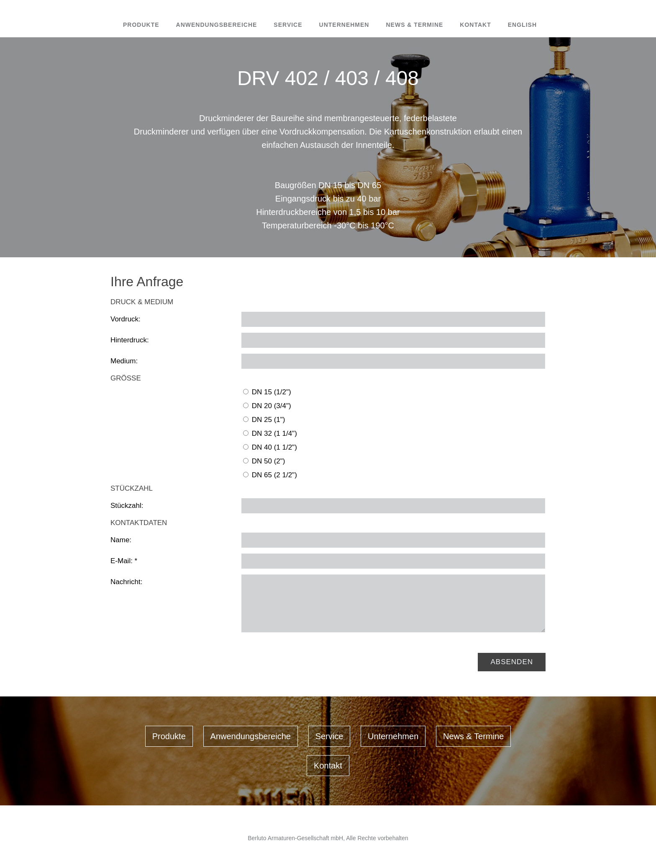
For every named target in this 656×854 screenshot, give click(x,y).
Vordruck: (125, 319)
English (522, 24)
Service (288, 24)
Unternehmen (344, 24)
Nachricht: (126, 582)
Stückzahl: (126, 506)
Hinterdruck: (129, 340)
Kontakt (475, 24)
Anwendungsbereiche (216, 24)
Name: (120, 540)
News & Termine (414, 24)
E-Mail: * (123, 561)
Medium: (124, 361)
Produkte (141, 24)
